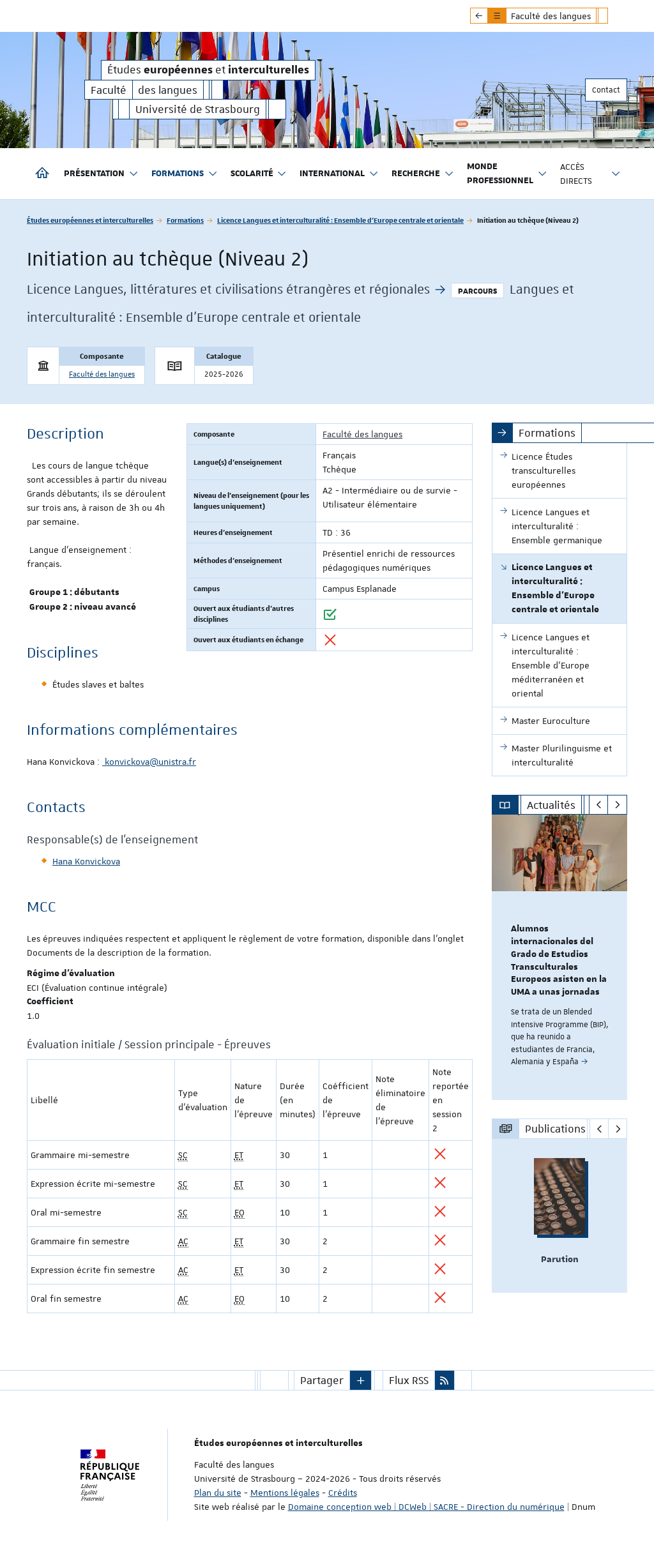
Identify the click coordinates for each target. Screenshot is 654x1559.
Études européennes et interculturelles (90, 220)
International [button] (339, 174)
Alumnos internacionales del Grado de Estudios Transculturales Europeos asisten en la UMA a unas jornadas (559, 960)
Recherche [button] (423, 174)
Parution (560, 1259)
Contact (606, 90)
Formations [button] (184, 174)
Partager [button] (322, 1380)
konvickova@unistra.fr (149, 761)
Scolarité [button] (259, 174)
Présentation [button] (101, 174)
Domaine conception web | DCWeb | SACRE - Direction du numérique (426, 1506)
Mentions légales (284, 1492)
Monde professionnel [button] (507, 173)
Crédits (342, 1492)
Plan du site (217, 1492)
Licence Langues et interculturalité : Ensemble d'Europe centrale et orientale (340, 220)
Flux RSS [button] (409, 1380)
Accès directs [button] (590, 173)
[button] (360, 1380)
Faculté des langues (102, 374)
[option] (560, 957)
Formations (185, 220)
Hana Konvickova (86, 861)
